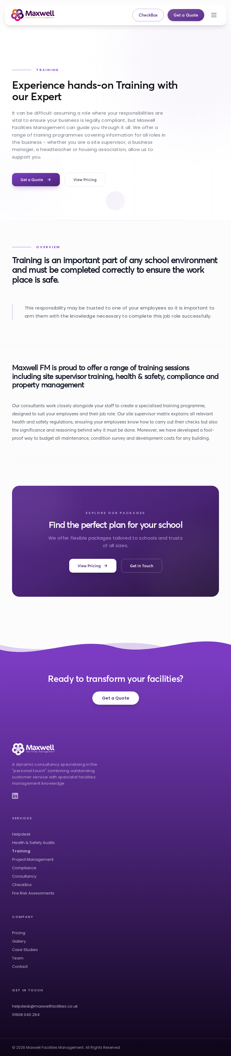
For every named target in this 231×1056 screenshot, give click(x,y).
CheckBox (148, 15)
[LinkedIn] (15, 796)
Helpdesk (21, 834)
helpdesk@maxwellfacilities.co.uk (45, 1006)
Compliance (24, 868)
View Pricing (85, 179)
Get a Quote (186, 15)
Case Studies (25, 950)
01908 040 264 (26, 1015)
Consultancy (24, 876)
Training (21, 851)
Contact (20, 966)
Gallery (19, 941)
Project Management (33, 859)
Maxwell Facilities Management (55, 1047)
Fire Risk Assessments (33, 893)
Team (17, 958)
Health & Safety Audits (33, 842)
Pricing (18, 933)
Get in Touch (141, 565)
